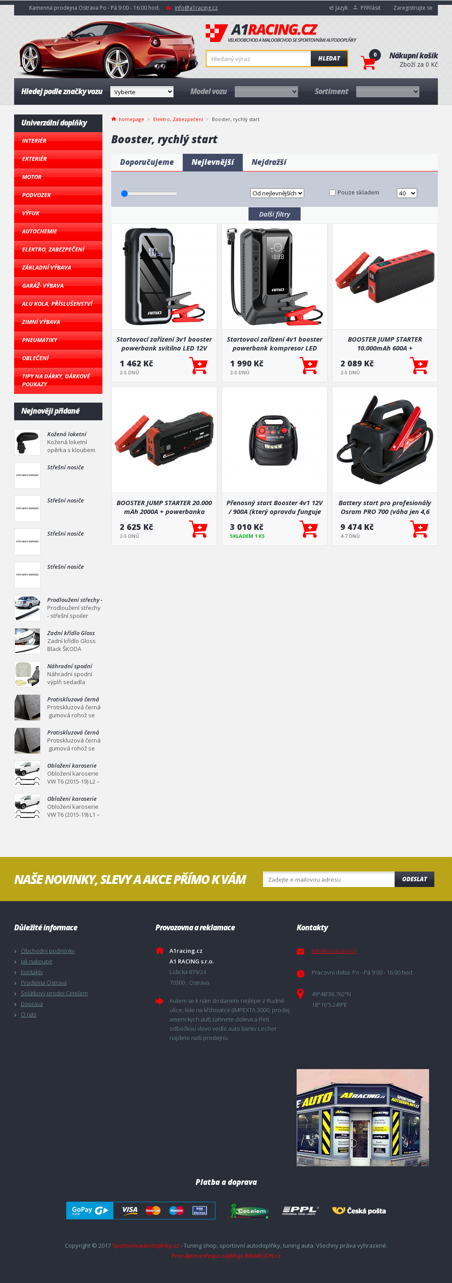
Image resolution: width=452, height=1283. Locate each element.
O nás (28, 1014)
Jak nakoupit (36, 961)
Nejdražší (269, 162)
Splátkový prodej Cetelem (54, 993)
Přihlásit (370, 7)
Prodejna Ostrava (44, 982)
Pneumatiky (39, 340)
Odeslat (414, 879)
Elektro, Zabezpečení (53, 249)
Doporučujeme (147, 162)
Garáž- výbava (43, 285)
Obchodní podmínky (48, 951)
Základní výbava (46, 267)
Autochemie (39, 231)
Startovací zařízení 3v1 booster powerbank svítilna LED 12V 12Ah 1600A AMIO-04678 (164, 343)
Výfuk (30, 213)
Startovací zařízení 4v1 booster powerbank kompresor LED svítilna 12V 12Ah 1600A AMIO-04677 (274, 343)
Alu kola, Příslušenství (57, 304)
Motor (31, 177)
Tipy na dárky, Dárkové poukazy (56, 380)
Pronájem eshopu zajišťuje (208, 1256)
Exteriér (34, 159)
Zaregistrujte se (413, 7)
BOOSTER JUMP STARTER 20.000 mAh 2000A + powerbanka (164, 507)
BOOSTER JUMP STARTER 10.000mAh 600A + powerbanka (385, 343)
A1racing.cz (281, 33)
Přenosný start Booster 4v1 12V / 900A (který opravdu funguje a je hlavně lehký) (274, 507)
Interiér (34, 141)
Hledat (329, 58)
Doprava (32, 1004)
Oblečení (35, 358)
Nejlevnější (213, 162)
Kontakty (32, 972)
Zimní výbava (41, 322)
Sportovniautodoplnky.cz (145, 1245)
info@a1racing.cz (196, 7)
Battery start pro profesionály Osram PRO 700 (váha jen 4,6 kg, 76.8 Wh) (385, 507)
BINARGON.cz (263, 1256)
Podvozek (36, 195)
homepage (131, 118)
